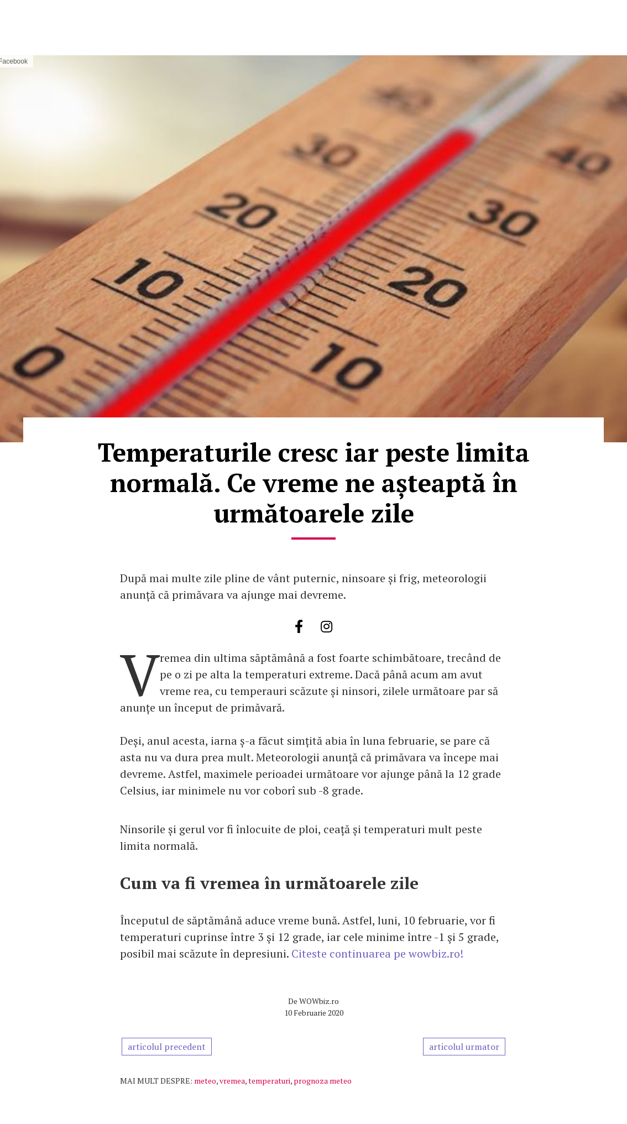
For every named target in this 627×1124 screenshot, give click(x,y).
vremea (232, 1080)
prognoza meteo (323, 1080)
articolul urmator (464, 1047)
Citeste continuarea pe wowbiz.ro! (377, 953)
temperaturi (269, 1080)
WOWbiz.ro (319, 1001)
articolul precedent (167, 1047)
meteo (205, 1080)
